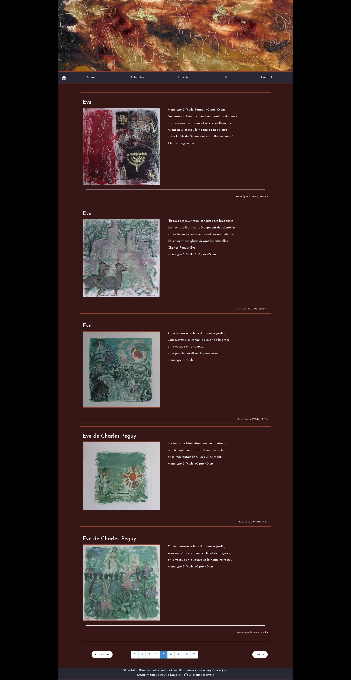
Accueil (91, 77)
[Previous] (102, 654)
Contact (266, 77)
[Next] (260, 654)
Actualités (137, 77)
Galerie (183, 77)
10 (186, 654)
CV (225, 77)
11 (194, 654)
